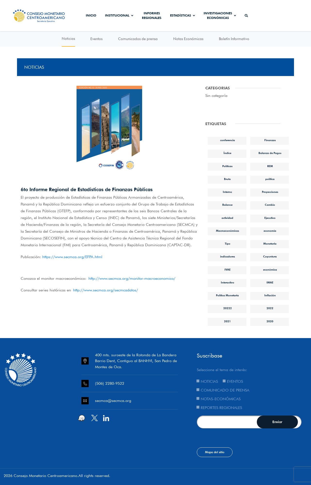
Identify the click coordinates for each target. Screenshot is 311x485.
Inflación (270, 295)
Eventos (96, 39)
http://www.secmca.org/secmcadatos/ (105, 290)
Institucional (119, 15)
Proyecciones (270, 192)
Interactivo (227, 282)
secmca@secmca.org (113, 400)
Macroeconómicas (227, 230)
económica (270, 269)
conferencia (227, 140)
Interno (227, 192)
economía (270, 230)
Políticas (227, 166)
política (270, 179)
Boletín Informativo (234, 39)
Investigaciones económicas (220, 15)
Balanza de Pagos (270, 153)
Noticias (68, 38)
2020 (270, 321)
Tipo (227, 243)
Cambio (270, 204)
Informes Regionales (151, 15)
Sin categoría (216, 95)
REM (270, 166)
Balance (227, 204)
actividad (227, 218)
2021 (227, 321)
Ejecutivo (270, 218)
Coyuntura (270, 256)
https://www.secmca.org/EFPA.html (72, 257)
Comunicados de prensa (138, 39)
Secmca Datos (265, 15)
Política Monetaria (227, 295)
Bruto (227, 179)
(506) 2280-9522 (109, 383)
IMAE (270, 282)
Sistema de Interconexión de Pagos (293, 15)
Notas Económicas (188, 39)
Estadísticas (182, 15)
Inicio (91, 15)
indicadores (227, 256)
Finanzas (270, 140)
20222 (227, 308)
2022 (270, 308)
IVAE (228, 269)
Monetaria (269, 243)
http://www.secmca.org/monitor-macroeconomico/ (131, 278)
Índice (227, 153)
